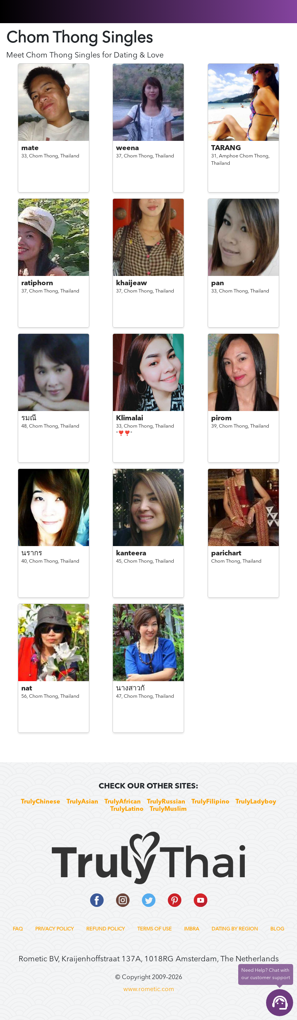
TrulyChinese (40, 802)
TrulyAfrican (122, 802)
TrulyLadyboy (256, 802)
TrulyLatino (126, 809)
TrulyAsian (82, 802)
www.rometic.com (148, 989)
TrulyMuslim (168, 809)
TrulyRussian (166, 802)
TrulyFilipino (210, 802)
